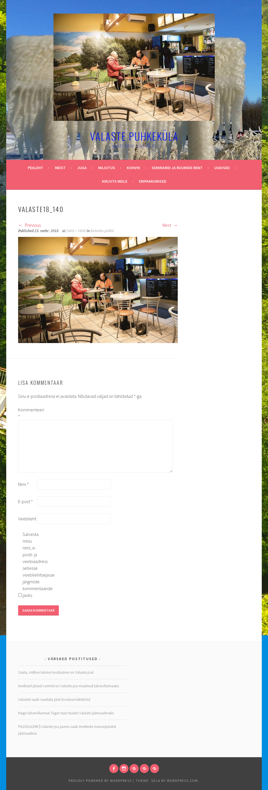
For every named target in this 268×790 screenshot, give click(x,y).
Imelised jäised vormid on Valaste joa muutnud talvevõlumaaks (68, 685)
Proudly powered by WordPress (100, 780)
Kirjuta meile (114, 181)
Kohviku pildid (102, 231)
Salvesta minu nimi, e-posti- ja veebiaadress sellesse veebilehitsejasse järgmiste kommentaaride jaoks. (32, 564)
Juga (82, 167)
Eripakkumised (152, 181)
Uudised (222, 167)
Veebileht (27, 518)
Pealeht (35, 167)
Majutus (106, 167)
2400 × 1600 (76, 231)
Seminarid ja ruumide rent (177, 167)
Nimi (23, 484)
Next (170, 225)
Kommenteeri (27, 413)
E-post (25, 501)
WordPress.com (182, 780)
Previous (29, 225)
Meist (60, 167)
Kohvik (133, 167)
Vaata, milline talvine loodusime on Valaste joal (55, 672)
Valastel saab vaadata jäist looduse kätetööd (54, 699)
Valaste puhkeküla (134, 135)
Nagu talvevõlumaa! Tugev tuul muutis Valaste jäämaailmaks (66, 712)
